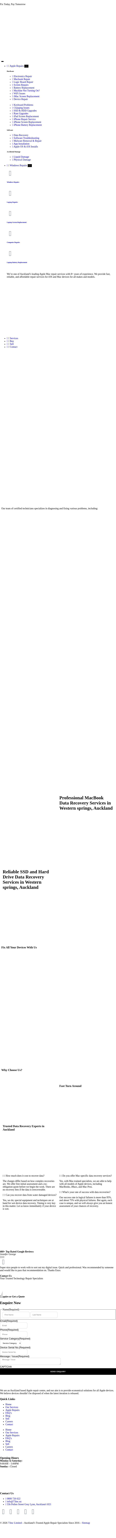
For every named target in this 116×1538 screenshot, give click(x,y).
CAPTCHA (6, 1366)
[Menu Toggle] (2, 61)
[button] (30, 1175)
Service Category (15, 1338)
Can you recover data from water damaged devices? (31, 1195)
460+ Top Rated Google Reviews (17, 1251)
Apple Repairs (12, 1410)
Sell (7, 1418)
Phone (9, 1329)
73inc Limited (15, 1523)
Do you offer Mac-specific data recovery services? (87, 1175)
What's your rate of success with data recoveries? (86, 1192)
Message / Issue (14, 1356)
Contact (9, 1424)
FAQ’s (8, 1413)
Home (8, 1404)
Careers (9, 1421)
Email (9, 1321)
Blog (7, 1415)
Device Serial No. (15, 1347)
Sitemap (86, 1523)
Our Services (11, 1407)
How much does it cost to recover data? (25, 1175)
